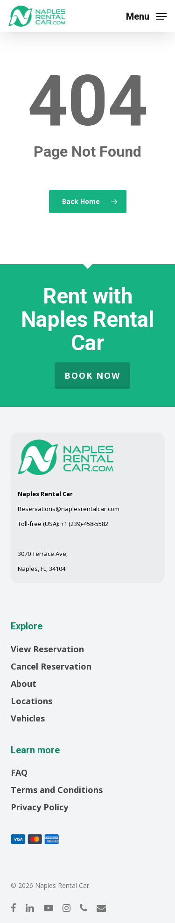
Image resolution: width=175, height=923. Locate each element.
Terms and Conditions (57, 789)
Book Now (92, 375)
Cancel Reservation (51, 666)
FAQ (19, 772)
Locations (31, 701)
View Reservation (47, 649)
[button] (146, 15)
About (23, 683)
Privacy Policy (39, 807)
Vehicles (28, 718)
